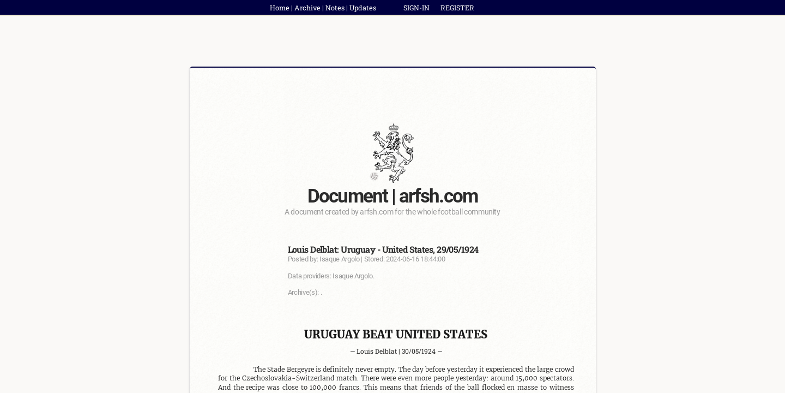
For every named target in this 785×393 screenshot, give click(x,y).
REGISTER (457, 7)
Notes (335, 7)
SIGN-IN (416, 7)
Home (279, 7)
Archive (307, 7)
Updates (362, 7)
